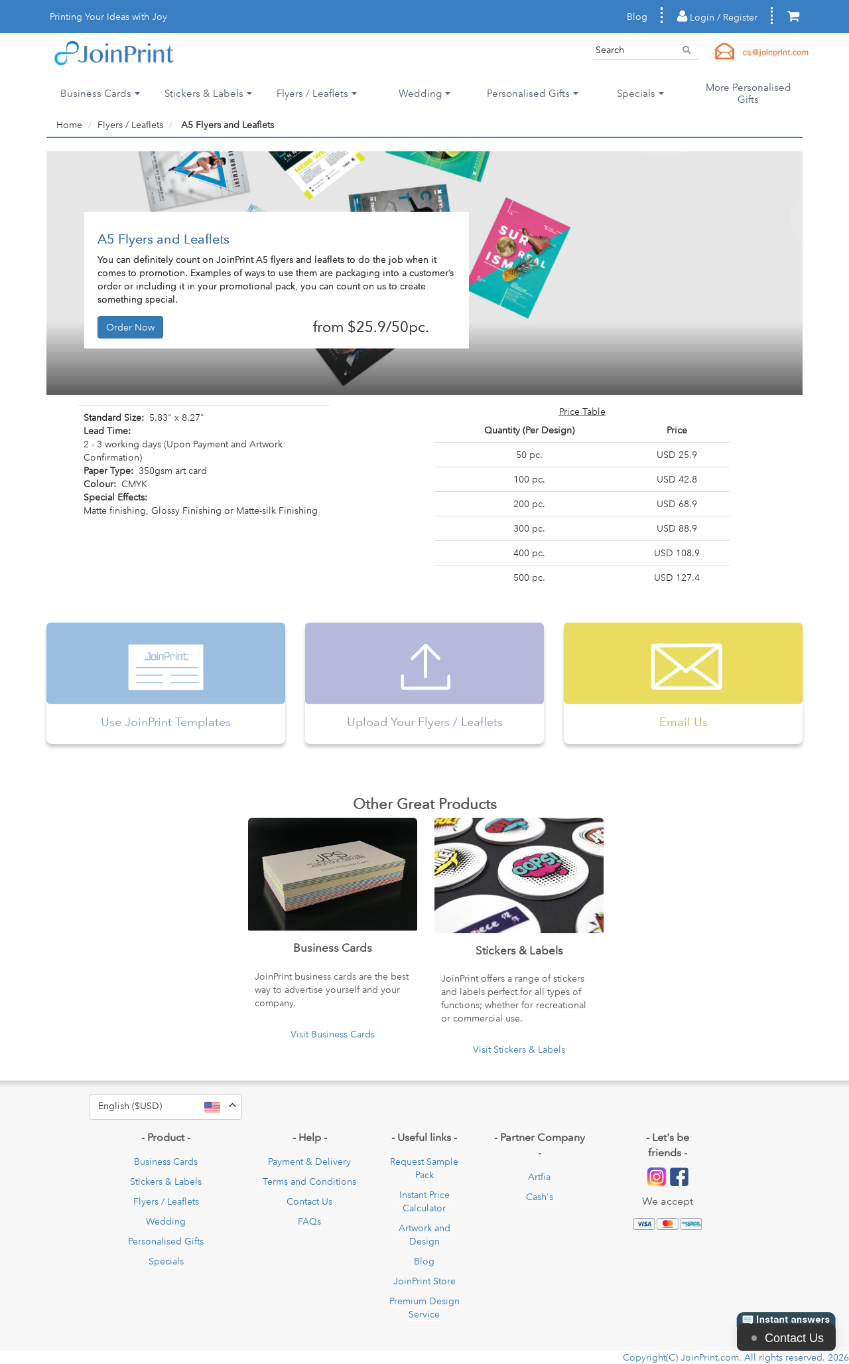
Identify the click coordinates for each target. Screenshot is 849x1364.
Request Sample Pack (424, 1168)
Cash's (539, 1197)
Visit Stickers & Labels (519, 1049)
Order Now (130, 327)
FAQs (309, 1221)
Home (69, 125)
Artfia (539, 1177)
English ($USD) (170, 1106)
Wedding (166, 1221)
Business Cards (166, 1162)
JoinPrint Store (424, 1281)
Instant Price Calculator (424, 1201)
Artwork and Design (424, 1234)
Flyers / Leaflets (130, 125)
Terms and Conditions (309, 1181)
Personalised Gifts (166, 1241)
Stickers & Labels (166, 1181)
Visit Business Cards (333, 1034)
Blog (637, 17)
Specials (166, 1261)
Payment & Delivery (309, 1162)
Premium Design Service (424, 1307)
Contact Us (309, 1201)
